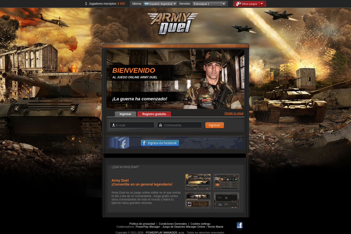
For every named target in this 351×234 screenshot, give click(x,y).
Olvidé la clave (234, 113)
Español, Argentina (158, 3)
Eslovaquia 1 (201, 3)
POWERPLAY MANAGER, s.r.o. (165, 232)
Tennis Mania (215, 226)
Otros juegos (246, 3)
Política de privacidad (142, 223)
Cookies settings (200, 223)
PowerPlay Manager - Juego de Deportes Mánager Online (170, 226)
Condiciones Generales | (174, 223)
